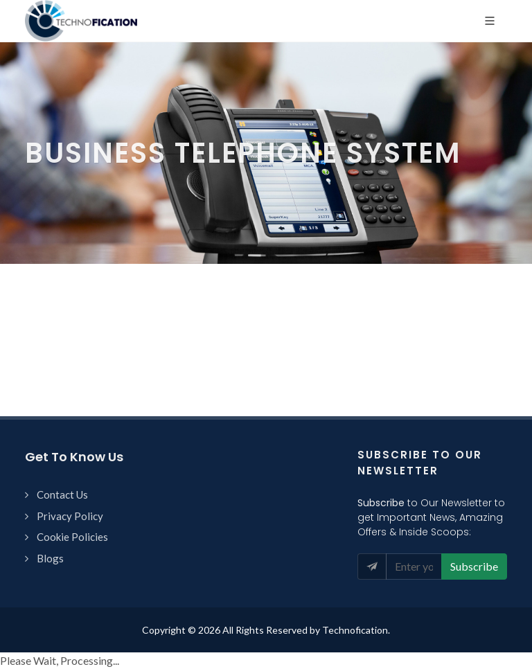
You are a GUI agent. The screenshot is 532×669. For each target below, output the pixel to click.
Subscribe (474, 566)
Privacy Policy (70, 516)
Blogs (50, 558)
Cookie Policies (72, 536)
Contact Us (62, 494)
